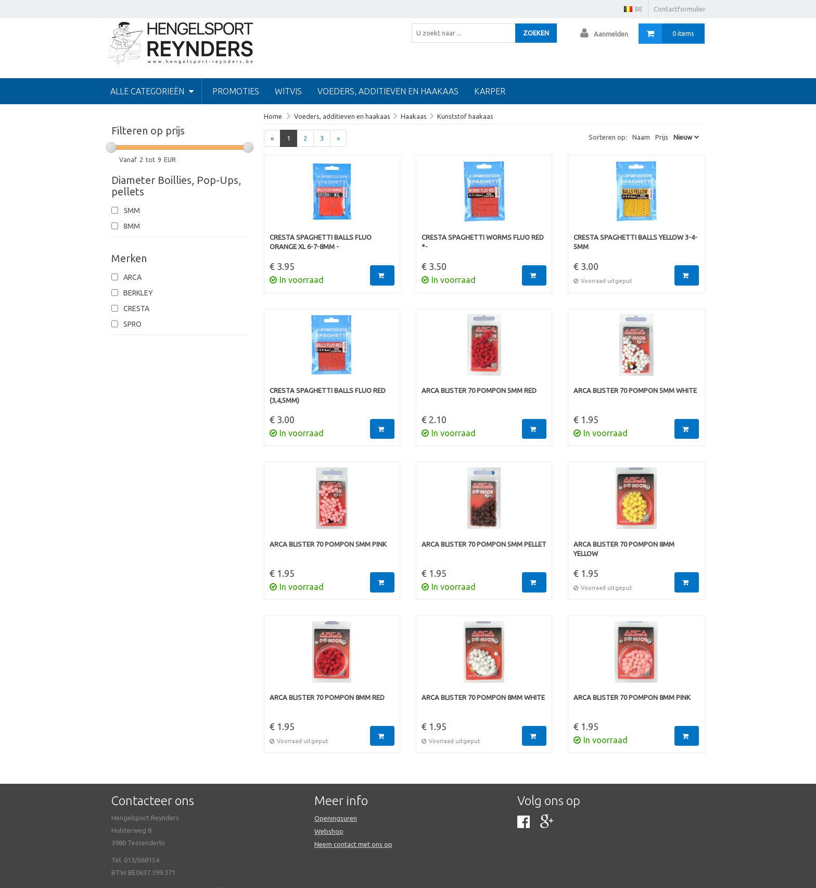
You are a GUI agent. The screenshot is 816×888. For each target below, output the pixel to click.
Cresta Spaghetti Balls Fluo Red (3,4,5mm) (328, 395)
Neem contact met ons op (353, 844)
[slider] (111, 147)
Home (273, 116)
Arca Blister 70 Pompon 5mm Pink (328, 544)
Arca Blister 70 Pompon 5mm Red (479, 390)
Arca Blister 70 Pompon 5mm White (635, 390)
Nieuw (682, 137)
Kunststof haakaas (465, 116)
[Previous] (272, 138)
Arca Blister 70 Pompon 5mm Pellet (484, 544)
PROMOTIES (235, 91)
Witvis (288, 91)
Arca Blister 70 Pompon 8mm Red (327, 697)
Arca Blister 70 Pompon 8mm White (483, 697)
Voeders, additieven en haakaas (387, 91)
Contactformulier (680, 9)
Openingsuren (335, 818)
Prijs (661, 137)
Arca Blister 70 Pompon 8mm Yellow (623, 549)
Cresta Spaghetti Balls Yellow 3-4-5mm (635, 242)
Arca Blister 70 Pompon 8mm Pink (632, 697)
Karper (489, 91)
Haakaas (414, 116)
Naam (641, 137)
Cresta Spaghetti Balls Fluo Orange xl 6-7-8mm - (321, 242)
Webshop (328, 831)
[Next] (338, 138)
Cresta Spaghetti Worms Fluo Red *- (483, 242)
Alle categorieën (152, 91)
